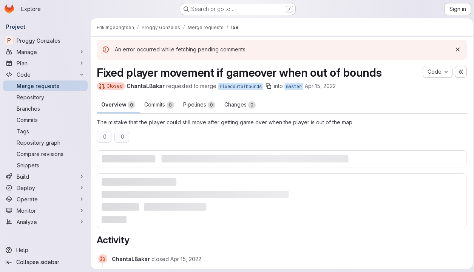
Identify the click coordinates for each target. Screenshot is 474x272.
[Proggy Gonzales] (45, 40)
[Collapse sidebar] (45, 262)
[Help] (45, 250)
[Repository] (45, 97)
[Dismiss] (455, 49)
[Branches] (45, 108)
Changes (240, 105)
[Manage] (45, 51)
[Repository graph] (45, 142)
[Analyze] (45, 221)
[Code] (45, 74)
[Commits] (45, 119)
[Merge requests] (45, 85)
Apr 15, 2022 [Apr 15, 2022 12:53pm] (320, 86)
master (294, 86)
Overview (118, 105)
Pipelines (199, 105)
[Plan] (45, 63)
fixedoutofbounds (240, 86)
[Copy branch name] (268, 86)
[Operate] (45, 199)
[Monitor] (45, 210)
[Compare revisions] (45, 153)
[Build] (45, 176)
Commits (159, 105)
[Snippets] (45, 165)
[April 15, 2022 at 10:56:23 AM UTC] (185, 259)
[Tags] (45, 131)
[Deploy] (45, 187)
